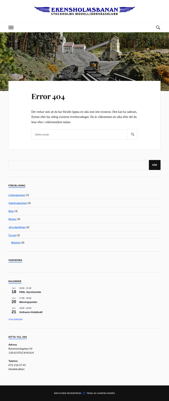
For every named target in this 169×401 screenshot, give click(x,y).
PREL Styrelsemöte (30, 292)
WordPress (74, 393)
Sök (154, 165)
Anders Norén (106, 393)
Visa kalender (15, 319)
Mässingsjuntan (28, 302)
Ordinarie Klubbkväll (30, 312)
